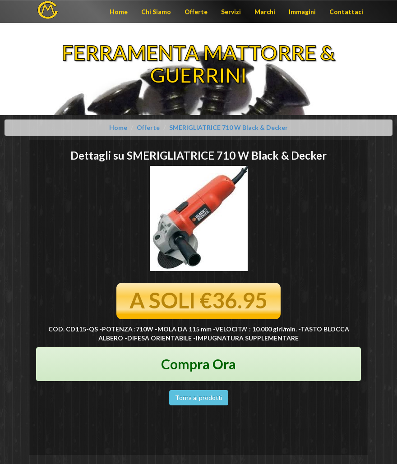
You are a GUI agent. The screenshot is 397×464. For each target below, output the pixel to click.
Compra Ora (198, 364)
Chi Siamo (156, 11)
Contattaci (346, 11)
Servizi (231, 11)
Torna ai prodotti (198, 397)
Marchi (264, 11)
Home (119, 11)
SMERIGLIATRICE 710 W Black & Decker (228, 127)
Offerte (196, 11)
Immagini (302, 11)
